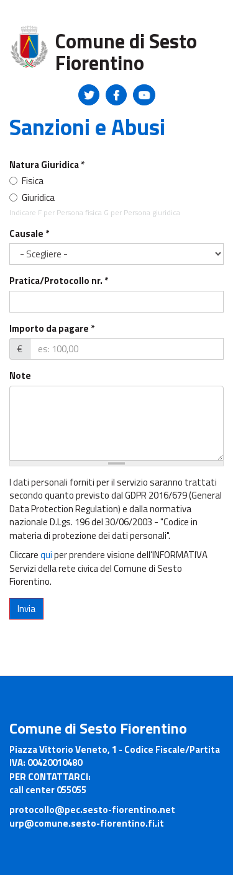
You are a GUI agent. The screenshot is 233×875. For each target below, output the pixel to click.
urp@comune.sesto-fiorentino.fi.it (86, 823)
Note (20, 375)
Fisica (26, 180)
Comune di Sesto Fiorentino (126, 52)
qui (46, 555)
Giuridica (32, 197)
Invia (26, 609)
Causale (29, 233)
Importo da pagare (51, 328)
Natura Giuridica (47, 164)
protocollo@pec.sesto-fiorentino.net (92, 809)
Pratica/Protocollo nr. (58, 280)
